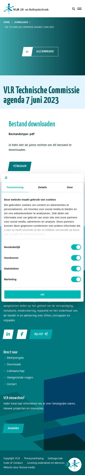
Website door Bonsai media (19, 467)
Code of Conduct (13, 462)
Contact (12, 384)
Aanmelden (13, 428)
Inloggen (20, 166)
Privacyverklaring (34, 458)
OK (43, 294)
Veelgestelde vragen (20, 377)
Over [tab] (70, 187)
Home (6, 22)
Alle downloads (40, 51)
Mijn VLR (41, 334)
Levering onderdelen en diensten (46, 462)
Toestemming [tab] (15, 187)
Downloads (21, 22)
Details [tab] (42, 187)
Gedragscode (55, 458)
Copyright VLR (11, 458)
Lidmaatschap (15, 371)
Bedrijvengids (15, 358)
